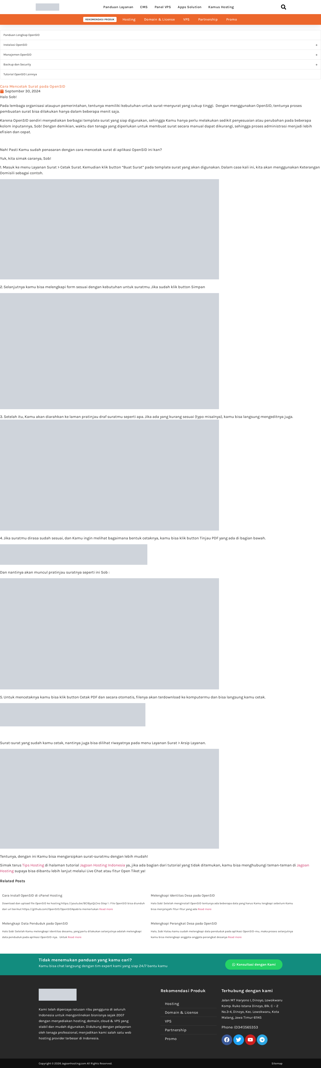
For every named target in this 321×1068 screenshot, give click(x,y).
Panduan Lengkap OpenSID (21, 35)
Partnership (208, 19)
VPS (186, 19)
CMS (144, 7)
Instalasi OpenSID (15, 45)
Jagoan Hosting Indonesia (102, 865)
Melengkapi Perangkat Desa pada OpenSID (184, 923)
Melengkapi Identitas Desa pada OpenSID (183, 895)
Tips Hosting (33, 865)
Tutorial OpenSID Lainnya (20, 74)
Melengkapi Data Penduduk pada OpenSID (35, 923)
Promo (231, 19)
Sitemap (277, 1063)
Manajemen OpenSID (17, 54)
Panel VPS (163, 7)
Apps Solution (189, 7)
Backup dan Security (17, 64)
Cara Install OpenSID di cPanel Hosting (32, 895)
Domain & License (159, 19)
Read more (106, 909)
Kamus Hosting (221, 7)
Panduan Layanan (118, 7)
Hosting (129, 19)
